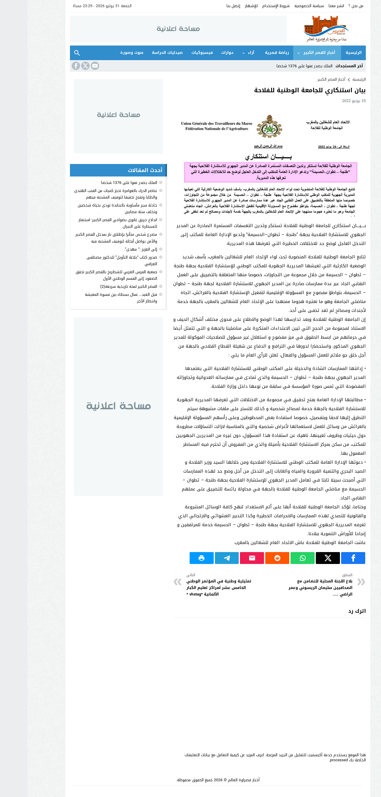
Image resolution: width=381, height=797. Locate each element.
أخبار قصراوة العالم (216, 780)
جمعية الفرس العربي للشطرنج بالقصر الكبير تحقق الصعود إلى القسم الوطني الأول (89, 275)
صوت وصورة (104, 52)
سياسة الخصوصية (281, 6)
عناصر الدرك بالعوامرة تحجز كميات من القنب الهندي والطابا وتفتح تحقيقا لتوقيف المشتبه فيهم (88, 194)
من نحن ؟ (328, 6)
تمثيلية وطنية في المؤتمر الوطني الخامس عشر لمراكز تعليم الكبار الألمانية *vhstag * (193, 585)
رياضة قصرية (250, 52)
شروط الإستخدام (248, 6)
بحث (50, 53)
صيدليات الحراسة (139, 52)
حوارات (200, 52)
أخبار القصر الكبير (292, 52)
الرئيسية (326, 52)
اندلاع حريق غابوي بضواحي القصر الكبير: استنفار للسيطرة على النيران (90, 223)
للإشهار (224, 6)
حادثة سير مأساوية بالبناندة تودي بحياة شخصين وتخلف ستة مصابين (90, 208)
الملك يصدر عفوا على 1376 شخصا (277, 66)
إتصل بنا (206, 6)
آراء (224, 52)
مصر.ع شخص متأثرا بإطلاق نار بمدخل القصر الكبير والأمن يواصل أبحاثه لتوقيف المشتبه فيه (89, 238)
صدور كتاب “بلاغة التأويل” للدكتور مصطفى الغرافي (94, 261)
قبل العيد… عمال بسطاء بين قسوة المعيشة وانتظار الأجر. (93, 298)
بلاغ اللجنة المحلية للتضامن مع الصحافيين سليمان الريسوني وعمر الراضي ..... (290, 585)
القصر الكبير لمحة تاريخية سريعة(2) (101, 286)
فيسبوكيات (174, 52)
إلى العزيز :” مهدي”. (113, 249)
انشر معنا (309, 6)
